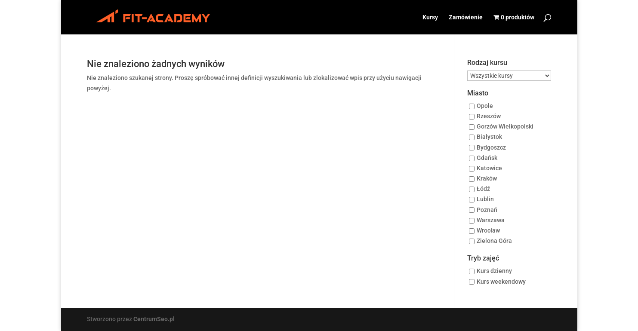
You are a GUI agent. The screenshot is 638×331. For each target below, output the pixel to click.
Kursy (430, 17)
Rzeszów (489, 116)
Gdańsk (487, 157)
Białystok (489, 137)
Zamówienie (466, 17)
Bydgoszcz (491, 147)
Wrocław (488, 230)
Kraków (487, 178)
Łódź (483, 189)
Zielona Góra (494, 241)
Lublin (485, 199)
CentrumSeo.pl (154, 319)
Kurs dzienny (494, 271)
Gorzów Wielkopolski (505, 126)
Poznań (487, 209)
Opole (485, 105)
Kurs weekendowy (501, 281)
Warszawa (491, 220)
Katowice (489, 168)
